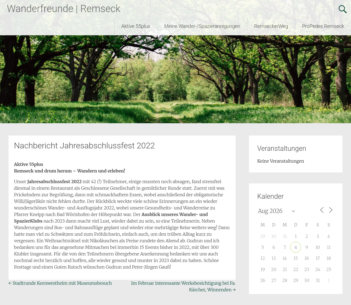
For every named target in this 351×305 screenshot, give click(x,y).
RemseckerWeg (271, 26)
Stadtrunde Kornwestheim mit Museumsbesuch (60, 283)
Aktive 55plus (135, 26)
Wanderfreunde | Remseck (63, 9)
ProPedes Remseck (323, 26)
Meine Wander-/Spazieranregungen (202, 26)
